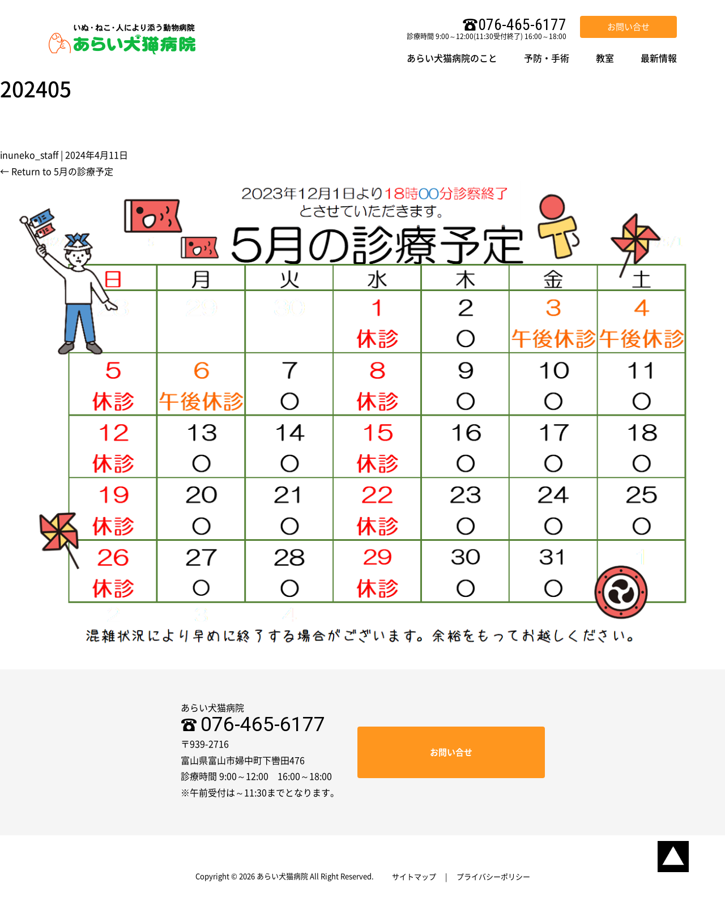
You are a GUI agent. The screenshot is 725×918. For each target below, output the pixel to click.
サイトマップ (414, 877)
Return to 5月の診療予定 (56, 171)
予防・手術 (546, 58)
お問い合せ (628, 27)
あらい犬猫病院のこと (452, 58)
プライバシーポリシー (493, 877)
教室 (605, 58)
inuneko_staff (29, 155)
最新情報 (659, 58)
